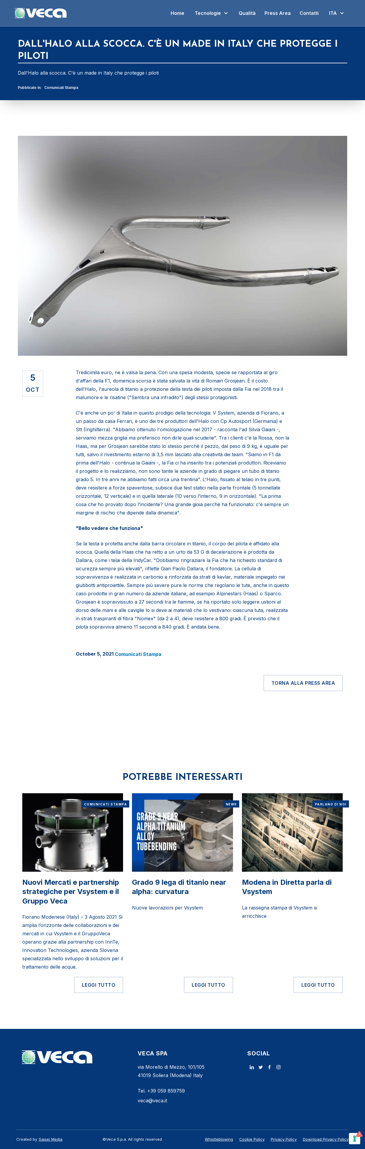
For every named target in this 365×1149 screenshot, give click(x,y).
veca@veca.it (152, 1101)
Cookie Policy (252, 1139)
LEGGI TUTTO (99, 985)
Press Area (278, 13)
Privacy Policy (284, 1139)
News (231, 804)
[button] (211, 13)
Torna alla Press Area (303, 683)
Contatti (309, 13)
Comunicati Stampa (61, 87)
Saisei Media (50, 1139)
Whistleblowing (219, 1139)
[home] (41, 13)
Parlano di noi (331, 804)
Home (177, 13)
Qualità (247, 13)
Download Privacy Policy (326, 1139)
